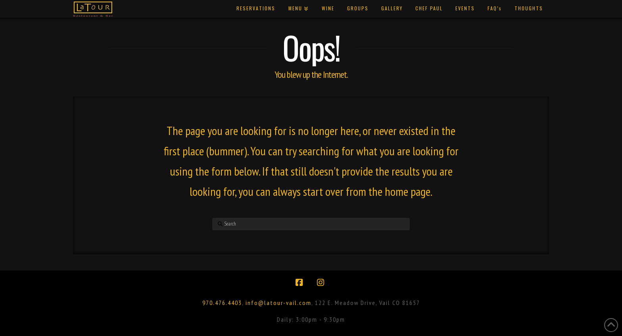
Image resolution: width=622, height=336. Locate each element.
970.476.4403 (222, 303)
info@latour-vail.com (278, 303)
